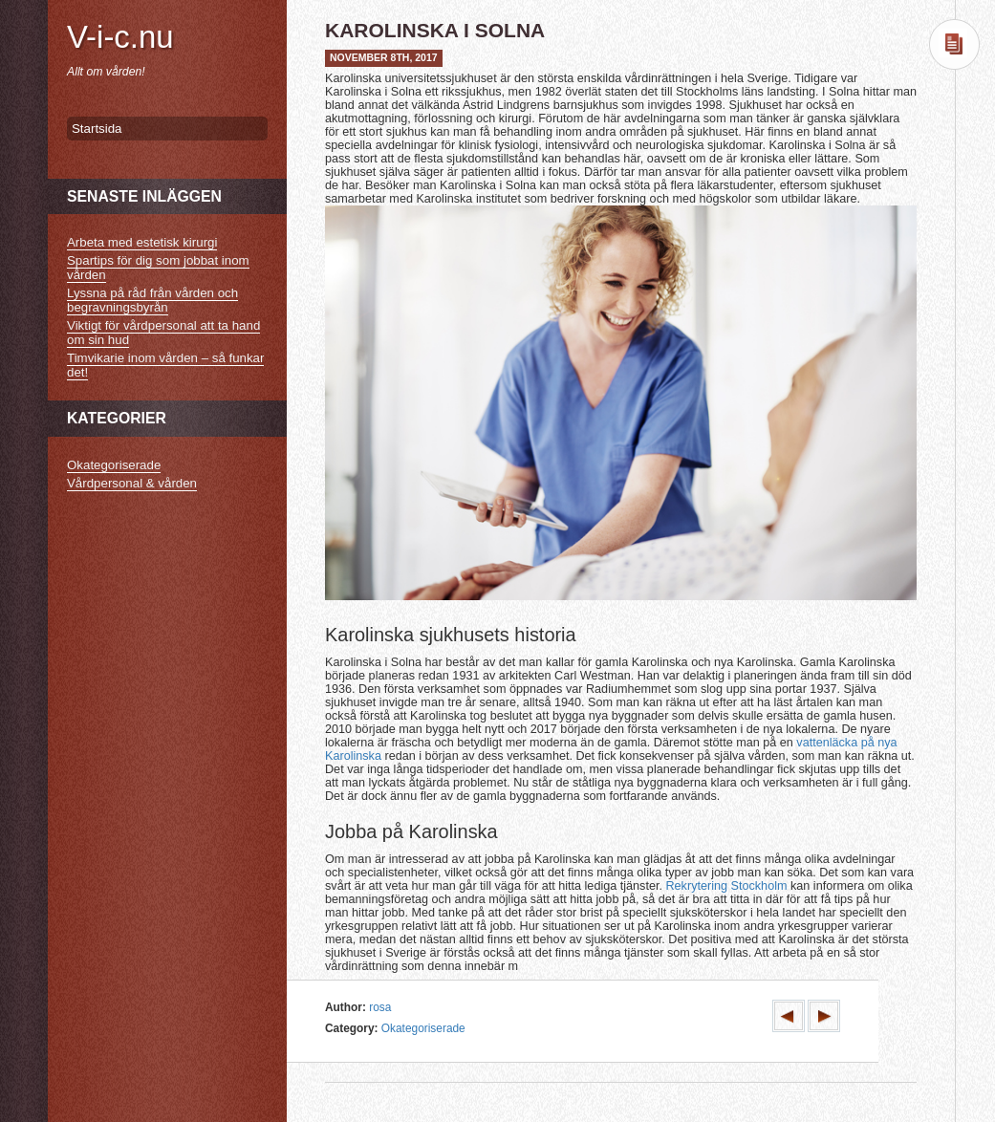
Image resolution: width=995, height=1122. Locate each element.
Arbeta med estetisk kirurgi (142, 242)
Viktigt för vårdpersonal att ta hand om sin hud (163, 332)
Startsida (96, 128)
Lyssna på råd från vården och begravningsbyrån (152, 300)
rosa (380, 1007)
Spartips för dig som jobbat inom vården (158, 267)
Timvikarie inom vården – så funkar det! (165, 365)
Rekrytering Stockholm (726, 886)
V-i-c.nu (120, 36)
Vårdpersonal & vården (132, 483)
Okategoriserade (423, 1028)
